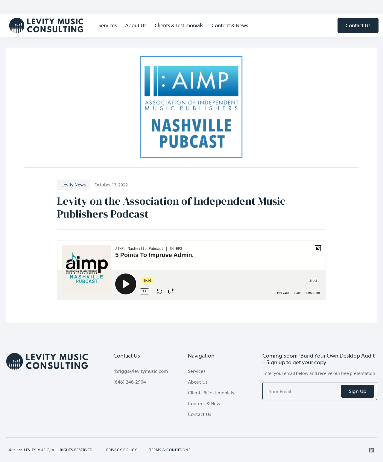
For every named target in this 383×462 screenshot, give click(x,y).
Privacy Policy (121, 449)
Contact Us (358, 25)
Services (107, 25)
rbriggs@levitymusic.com (140, 371)
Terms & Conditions (170, 449)
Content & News (230, 25)
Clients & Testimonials (179, 25)
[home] (46, 25)
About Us (135, 25)
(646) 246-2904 (129, 382)
